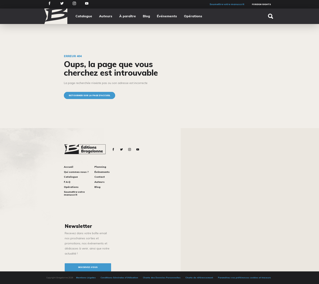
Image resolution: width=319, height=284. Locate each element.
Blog (146, 16)
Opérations (193, 16)
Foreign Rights (261, 4)
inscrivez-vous (88, 267)
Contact (99, 176)
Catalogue (83, 16)
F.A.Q (67, 181)
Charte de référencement (199, 277)
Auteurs (105, 16)
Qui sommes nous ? (76, 171)
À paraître (127, 16)
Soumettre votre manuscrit (227, 4)
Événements (167, 16)
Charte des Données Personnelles (161, 277)
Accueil (68, 166)
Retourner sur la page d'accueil (89, 95)
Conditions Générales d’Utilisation (119, 277)
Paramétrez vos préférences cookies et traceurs (244, 277)
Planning (100, 166)
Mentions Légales (86, 277)
